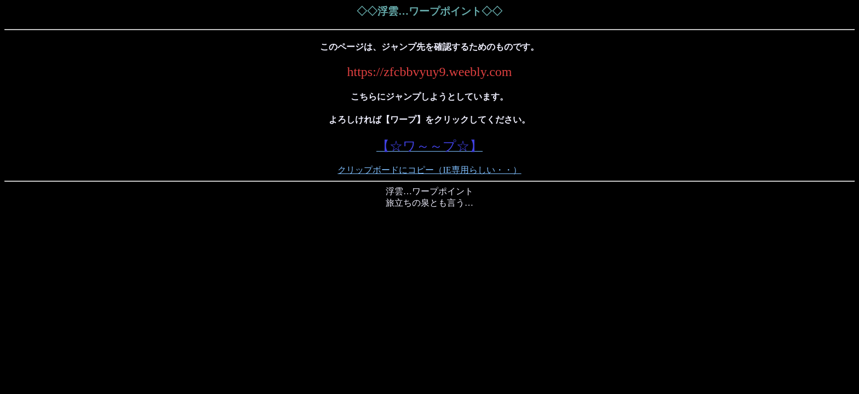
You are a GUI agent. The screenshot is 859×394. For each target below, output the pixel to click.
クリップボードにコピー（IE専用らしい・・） (429, 170)
